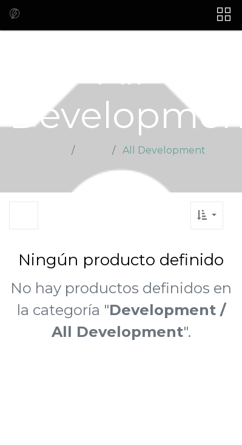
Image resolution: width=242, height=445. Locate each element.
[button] (206, 215)
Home (52, 150)
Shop (94, 150)
